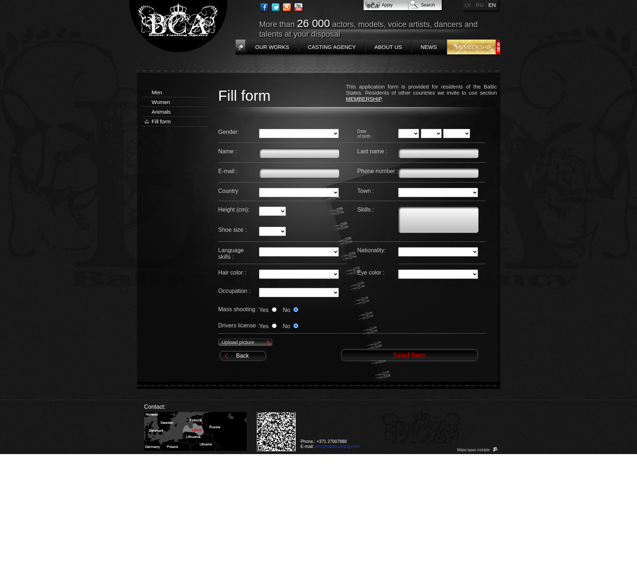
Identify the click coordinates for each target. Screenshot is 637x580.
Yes (269, 310)
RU (480, 5)
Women (161, 102)
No (290, 310)
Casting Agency (332, 47)
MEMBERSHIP (364, 99)
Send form (409, 355)
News (429, 47)
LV (468, 5)
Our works (272, 47)
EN (492, 5)
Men (157, 92)
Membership (474, 47)
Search (428, 5)
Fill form (161, 121)
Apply (387, 5)
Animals (161, 112)
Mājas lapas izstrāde (478, 450)
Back (242, 356)
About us (388, 47)
